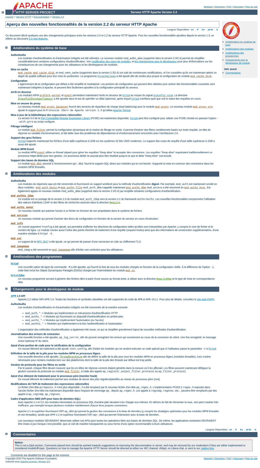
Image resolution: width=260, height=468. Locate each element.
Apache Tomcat (121, 110)
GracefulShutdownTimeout (35, 98)
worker (56, 95)
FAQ (229, 6)
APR (13, 295)
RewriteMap (164, 278)
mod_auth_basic (46, 187)
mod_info (17, 223)
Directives (219, 6)
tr (217, 29)
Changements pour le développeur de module (237, 61)
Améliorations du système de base (40, 48)
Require (114, 202)
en (192, 29)
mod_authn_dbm (136, 187)
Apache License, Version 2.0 (35, 461)
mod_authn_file (71, 187)
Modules (208, 6)
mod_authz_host (194, 187)
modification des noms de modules (111, 61)
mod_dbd (36, 163)
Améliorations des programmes (234, 54)
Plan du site (251, 6)
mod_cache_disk (43, 72)
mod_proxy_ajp (203, 106)
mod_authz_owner (22, 207)
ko (203, 29)
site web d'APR (205, 299)
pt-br (210, 29)
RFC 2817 (42, 241)
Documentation (41, 17)
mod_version (19, 215)
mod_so (130, 270)
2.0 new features (38, 38)
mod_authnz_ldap (22, 195)
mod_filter (38, 130)
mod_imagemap (20, 246)
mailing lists (207, 448)
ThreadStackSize (71, 356)
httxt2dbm (18, 275)
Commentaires (233, 72)
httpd (126, 95)
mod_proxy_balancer (54, 106)
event (68, 95)
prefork (45, 95)
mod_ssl (16, 238)
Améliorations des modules (239, 49)
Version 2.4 (58, 17)
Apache (9, 17)
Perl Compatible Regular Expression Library (65, 118)
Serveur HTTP (23, 17)
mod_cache (25, 72)
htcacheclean (107, 76)
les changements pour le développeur (156, 61)
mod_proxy (162, 106)
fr (197, 29)
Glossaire (238, 6)
